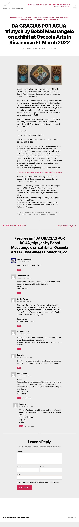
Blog (60, 5)
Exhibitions (66, 5)
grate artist (49, 217)
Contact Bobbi (65, 8)
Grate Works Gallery (50, 5)
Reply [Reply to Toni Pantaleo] (19, 298)
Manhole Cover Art (63, 20)
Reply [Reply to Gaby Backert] (19, 354)
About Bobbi (48, 8)
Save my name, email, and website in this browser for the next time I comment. (39, 487)
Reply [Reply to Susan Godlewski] (19, 274)
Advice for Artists (16, 20)
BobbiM (28, 51)
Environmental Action (46, 20)
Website (19, 479)
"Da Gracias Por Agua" (25, 217)
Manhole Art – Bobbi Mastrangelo (19, 522)
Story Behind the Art (27, 22)
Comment (20, 456)
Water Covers (54, 22)
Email (42, 472)
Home (40, 5)
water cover (37, 219)
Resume (56, 8)
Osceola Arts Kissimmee (26, 219)
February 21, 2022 (40, 51)
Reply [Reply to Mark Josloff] (19, 403)
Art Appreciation (30, 20)
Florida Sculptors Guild (38, 217)
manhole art (56, 217)
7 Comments (53, 51)
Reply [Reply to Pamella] (19, 372)
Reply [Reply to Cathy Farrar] (19, 330)
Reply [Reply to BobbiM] (21, 431)
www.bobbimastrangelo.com (49, 219)
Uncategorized (42, 22)
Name (19, 472)
